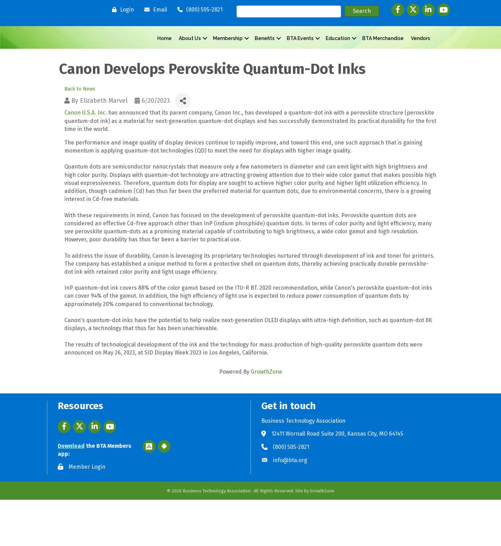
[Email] (154, 9)
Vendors (420, 61)
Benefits (265, 61)
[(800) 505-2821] (198, 9)
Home (164, 61)
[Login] (121, 9)
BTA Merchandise (383, 61)
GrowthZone (266, 418)
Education (338, 61)
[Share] (183, 147)
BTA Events (300, 61)
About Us (190, 61)
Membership (227, 61)
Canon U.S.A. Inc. (85, 159)
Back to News (79, 136)
